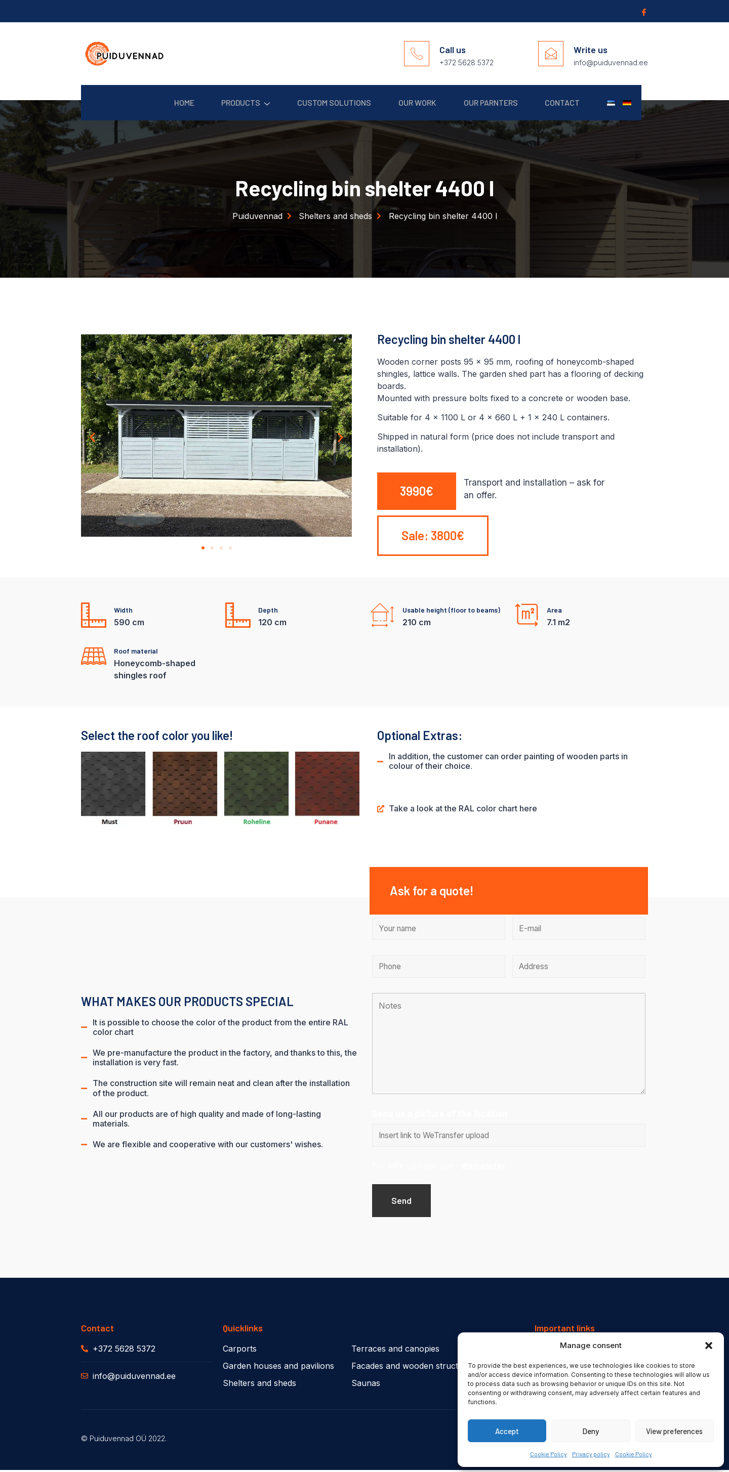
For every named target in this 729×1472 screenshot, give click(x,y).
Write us (591, 49)
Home (162, 102)
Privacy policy (591, 1453)
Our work (405, 102)
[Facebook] (643, 12)
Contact (556, 102)
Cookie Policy (548, 1453)
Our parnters (482, 102)
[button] (709, 1345)
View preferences (674, 1431)
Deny (590, 1431)
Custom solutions (319, 102)
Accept (507, 1431)
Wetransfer (483, 1167)
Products (227, 103)
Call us (452, 49)
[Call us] (416, 53)
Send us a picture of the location (439, 1114)
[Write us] (550, 53)
